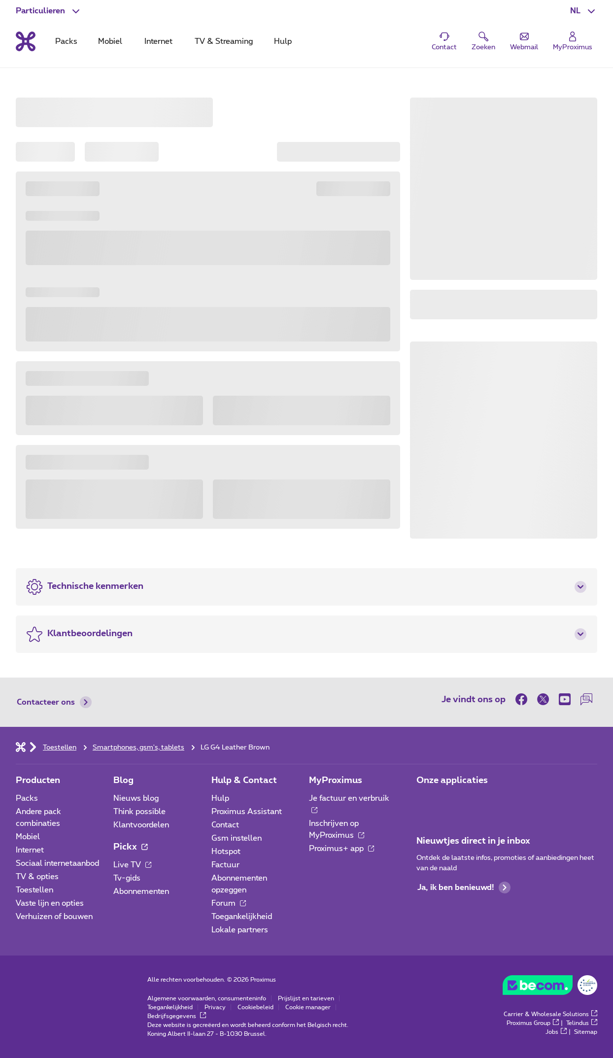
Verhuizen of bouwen (54, 917)
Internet (30, 850)
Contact (225, 825)
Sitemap (585, 1032)
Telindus (581, 1023)
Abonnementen (141, 891)
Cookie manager (308, 1007)
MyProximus (335, 780)
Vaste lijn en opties (50, 903)
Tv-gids (126, 878)
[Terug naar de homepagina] (25, 41)
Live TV (132, 865)
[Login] (572, 42)
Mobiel (28, 837)
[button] (583, 11)
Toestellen (34, 890)
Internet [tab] (158, 41)
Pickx (130, 847)
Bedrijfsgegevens (176, 1016)
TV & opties (37, 877)
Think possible (139, 812)
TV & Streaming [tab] (224, 41)
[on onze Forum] (586, 699)
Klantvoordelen (141, 825)
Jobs (556, 1032)
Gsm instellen (236, 838)
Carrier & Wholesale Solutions (550, 1014)
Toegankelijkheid (241, 917)
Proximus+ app (341, 849)
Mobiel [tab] (110, 41)
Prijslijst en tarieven (306, 998)
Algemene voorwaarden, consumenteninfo (206, 998)
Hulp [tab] (283, 41)
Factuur (225, 865)
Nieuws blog (136, 798)
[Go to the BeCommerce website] (550, 987)
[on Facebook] (523, 699)
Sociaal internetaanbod (57, 863)
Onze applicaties (452, 780)
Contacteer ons (54, 702)
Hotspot (225, 851)
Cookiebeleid (255, 1007)
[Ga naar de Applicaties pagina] (425, 801)
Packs (27, 798)
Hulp (220, 798)
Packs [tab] (66, 41)
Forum (228, 903)
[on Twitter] (543, 699)
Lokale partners (239, 930)
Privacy (215, 1007)
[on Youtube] (565, 699)
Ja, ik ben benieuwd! (464, 887)
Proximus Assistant (246, 812)
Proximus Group (533, 1023)
